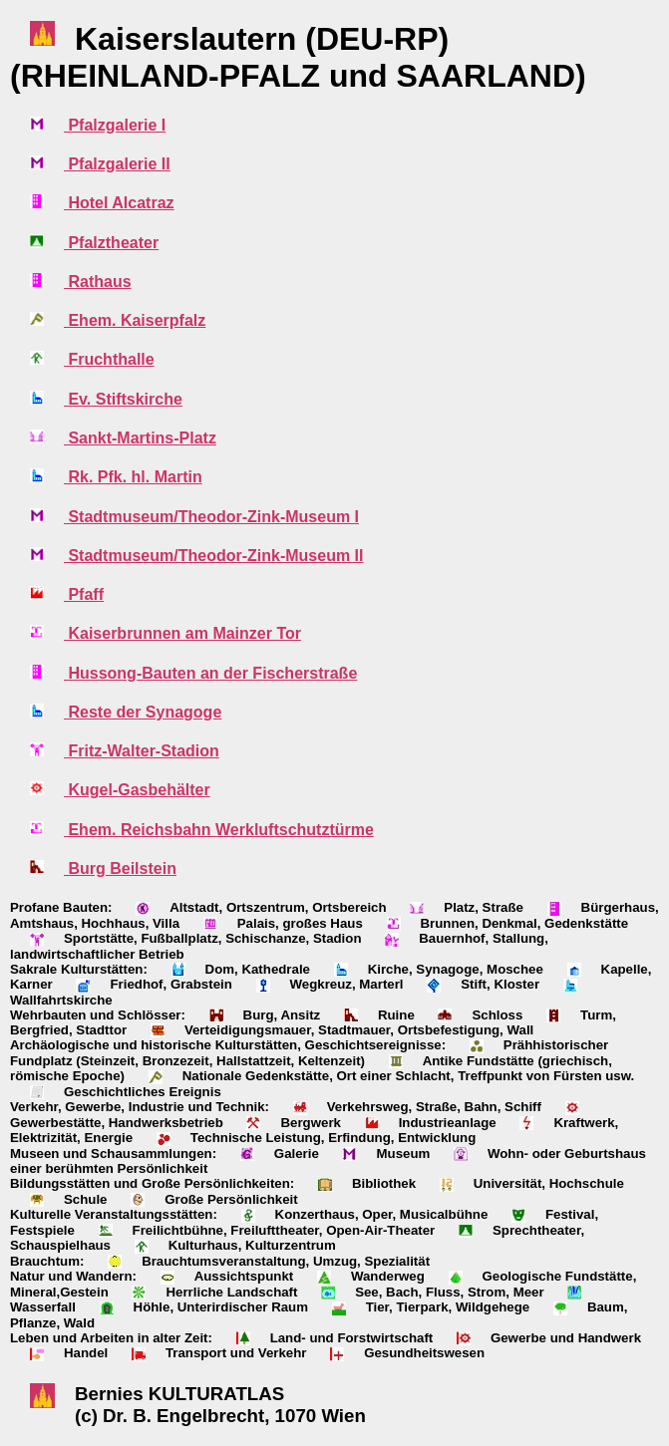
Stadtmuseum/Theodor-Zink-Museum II (213, 555)
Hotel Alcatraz (119, 202)
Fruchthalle (109, 359)
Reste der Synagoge (142, 712)
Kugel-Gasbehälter (137, 789)
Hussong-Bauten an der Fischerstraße (210, 673)
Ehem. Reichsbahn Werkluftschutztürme (219, 829)
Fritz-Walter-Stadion (141, 750)
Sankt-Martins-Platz (140, 438)
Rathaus (98, 281)
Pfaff (84, 594)
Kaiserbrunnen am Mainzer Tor (182, 633)
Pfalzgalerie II (117, 163)
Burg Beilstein (120, 868)
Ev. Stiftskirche (123, 399)
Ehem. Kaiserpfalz (134, 320)
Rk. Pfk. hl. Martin (133, 476)
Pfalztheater (111, 242)
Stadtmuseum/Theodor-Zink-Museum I (211, 516)
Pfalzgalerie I (115, 125)
